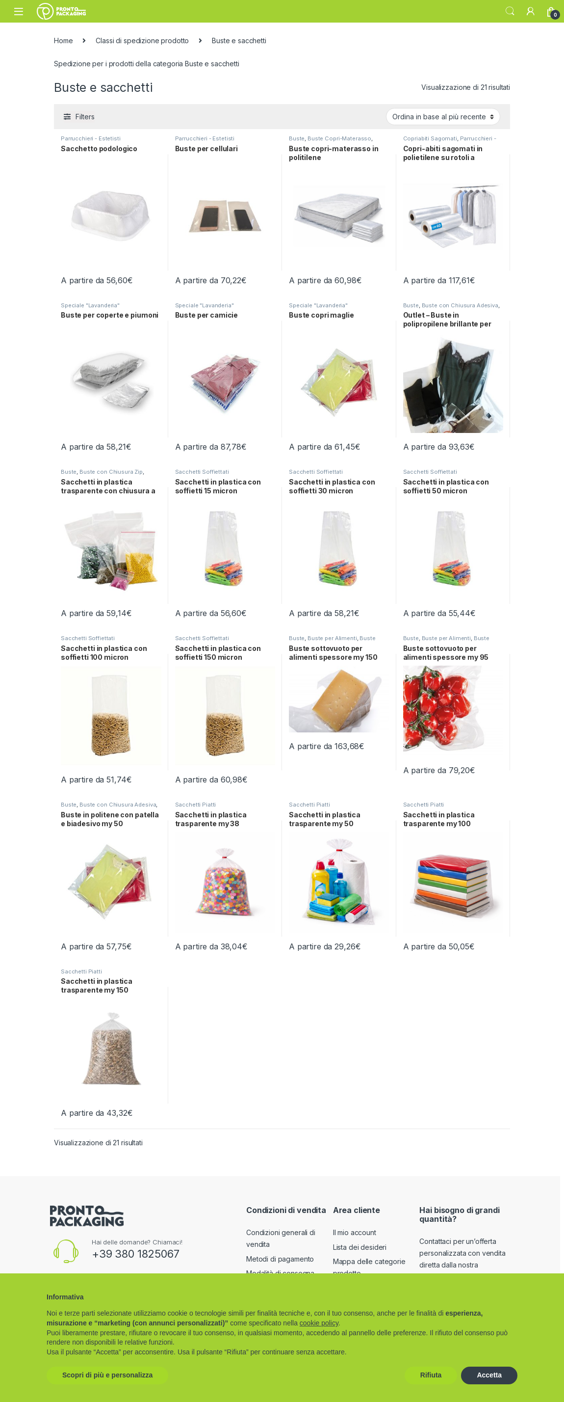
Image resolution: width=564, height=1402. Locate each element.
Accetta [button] (489, 1375)
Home (63, 40)
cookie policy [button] (319, 1323)
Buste (297, 138)
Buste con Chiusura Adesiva (460, 305)
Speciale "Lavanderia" (90, 305)
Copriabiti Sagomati (430, 138)
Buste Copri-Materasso (339, 138)
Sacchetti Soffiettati (202, 471)
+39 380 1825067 (135, 1253)
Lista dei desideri (359, 1247)
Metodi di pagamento (280, 1259)
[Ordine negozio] (443, 116)
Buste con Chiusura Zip (111, 471)
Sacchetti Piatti (195, 804)
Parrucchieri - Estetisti (91, 138)
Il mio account (354, 1232)
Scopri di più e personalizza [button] (107, 1375)
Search (510, 11)
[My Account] (530, 11)
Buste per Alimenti (332, 638)
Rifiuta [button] (431, 1375)
